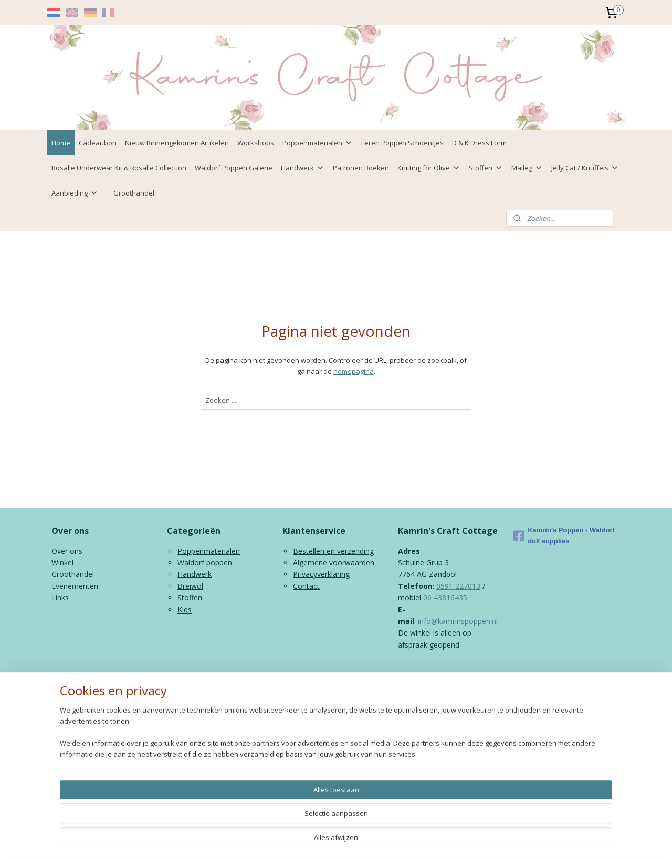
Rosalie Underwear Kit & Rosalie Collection (118, 168)
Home (60, 142)
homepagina (353, 371)
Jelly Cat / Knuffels (585, 168)
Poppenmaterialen (317, 142)
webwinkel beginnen (370, 686)
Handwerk (302, 168)
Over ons (66, 551)
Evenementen (74, 586)
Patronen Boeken (361, 168)
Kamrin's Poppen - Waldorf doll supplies (564, 535)
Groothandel (133, 193)
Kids (184, 610)
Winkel (62, 562)
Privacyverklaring (321, 574)
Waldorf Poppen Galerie (233, 168)
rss (330, 686)
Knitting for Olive (428, 168)
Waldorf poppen (204, 562)
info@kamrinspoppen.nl (458, 621)
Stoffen (486, 168)
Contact (306, 586)
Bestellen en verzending (333, 551)
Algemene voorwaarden (333, 562)
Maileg (527, 168)
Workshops (255, 142)
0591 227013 (458, 586)
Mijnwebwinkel (461, 686)
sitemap (308, 686)
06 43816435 (445, 598)
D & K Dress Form (479, 142)
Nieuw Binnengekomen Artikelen (177, 142)
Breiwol (190, 586)
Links (60, 598)
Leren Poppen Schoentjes (402, 142)
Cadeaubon (98, 142)
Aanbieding (74, 193)
